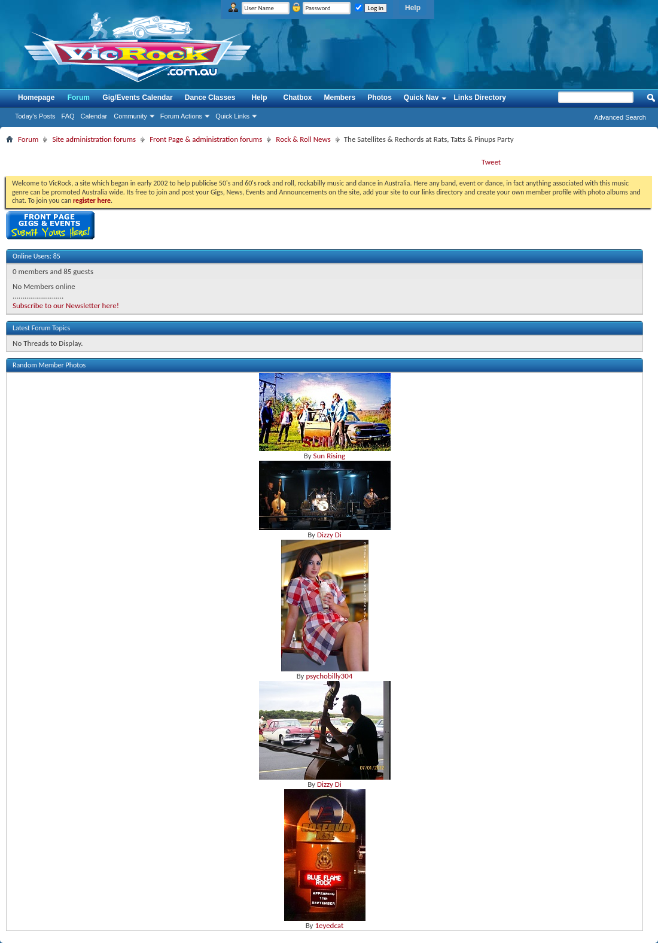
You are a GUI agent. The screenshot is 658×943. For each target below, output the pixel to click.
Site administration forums (94, 139)
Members (339, 97)
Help (413, 8)
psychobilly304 (329, 675)
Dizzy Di (329, 534)
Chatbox (297, 97)
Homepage (36, 97)
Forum (79, 97)
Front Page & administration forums (206, 139)
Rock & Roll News (303, 139)
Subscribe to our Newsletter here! (66, 305)
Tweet (491, 161)
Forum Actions (181, 116)
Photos (379, 97)
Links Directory (480, 97)
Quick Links (232, 116)
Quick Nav (421, 97)
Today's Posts (35, 116)
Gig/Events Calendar (137, 97)
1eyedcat (329, 925)
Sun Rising (329, 455)
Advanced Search (620, 117)
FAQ (68, 116)
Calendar (94, 116)
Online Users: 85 (36, 256)
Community (130, 116)
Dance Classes (210, 97)
